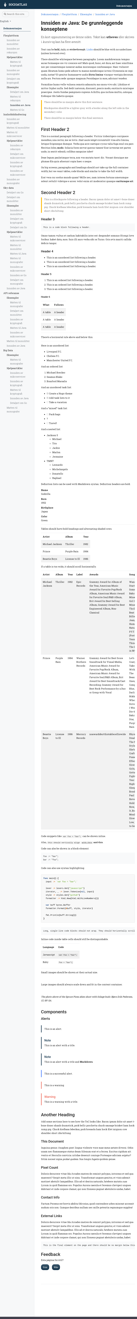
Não (56, 1267)
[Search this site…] (15, 14)
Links (89, 49)
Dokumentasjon (50, 14)
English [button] (4, 21)
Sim (45, 1267)
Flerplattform (69, 14)
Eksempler (86, 14)
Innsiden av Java (105, 14)
